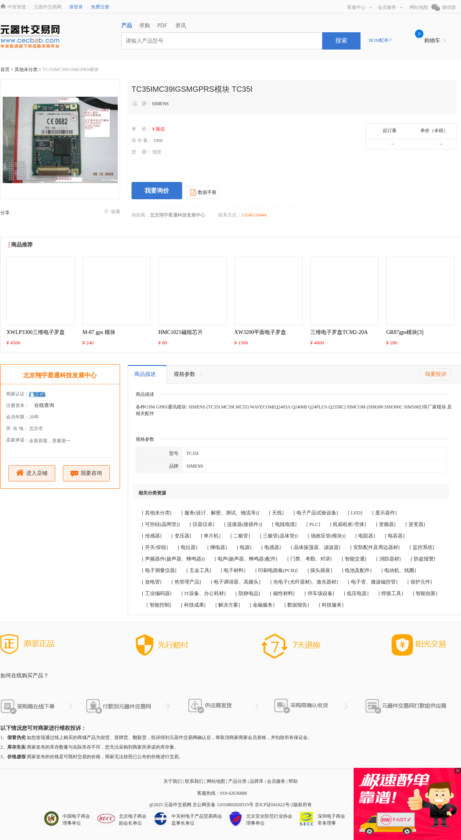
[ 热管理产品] (186, 582)
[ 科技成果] (193, 605)
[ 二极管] (240, 536)
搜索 (341, 40)
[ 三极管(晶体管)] (279, 536)
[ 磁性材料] (282, 593)
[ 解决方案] (228, 605)
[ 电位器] (188, 547)
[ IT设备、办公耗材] (203, 593)
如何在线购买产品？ (24, 675)
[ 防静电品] (247, 593)
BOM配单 (380, 40)
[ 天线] (276, 513)
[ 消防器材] (388, 559)
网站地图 (419, 7)
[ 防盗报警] (423, 559)
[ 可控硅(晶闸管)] (161, 524)
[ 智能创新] (425, 593)
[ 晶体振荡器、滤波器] (315, 547)
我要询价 (157, 190)
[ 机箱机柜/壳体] (348, 524)
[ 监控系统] (422, 547)
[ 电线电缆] (284, 524)
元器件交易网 (47, 7)
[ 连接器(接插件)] (243, 524)
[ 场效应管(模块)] (327, 536)
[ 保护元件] (419, 582)
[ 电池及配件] (357, 570)
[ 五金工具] (198, 570)
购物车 (435, 40)
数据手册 (202, 192)
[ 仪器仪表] (202, 524)
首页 (5, 69)
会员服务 (390, 7)
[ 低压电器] (356, 593)
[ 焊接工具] (391, 593)
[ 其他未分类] (156, 513)
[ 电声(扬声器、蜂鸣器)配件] (246, 559)
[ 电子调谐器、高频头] (235, 582)
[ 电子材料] (233, 570)
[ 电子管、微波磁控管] (372, 582)
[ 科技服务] (331, 605)
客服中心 (359, 7)
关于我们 (172, 781)
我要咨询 (86, 473)
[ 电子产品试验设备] (315, 513)
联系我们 (194, 781)
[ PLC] (313, 524)
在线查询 (44, 405)
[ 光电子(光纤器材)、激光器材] (304, 582)
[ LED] (355, 513)
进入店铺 (32, 473)
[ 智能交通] (354, 559)
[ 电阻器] (365, 536)
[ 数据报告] (297, 605)
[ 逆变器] (415, 524)
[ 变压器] (181, 536)
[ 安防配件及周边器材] (375, 547)
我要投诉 (435, 374)
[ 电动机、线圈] (399, 570)
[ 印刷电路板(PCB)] (276, 570)
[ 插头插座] (320, 570)
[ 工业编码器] (156, 593)
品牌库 (256, 781)
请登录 (76, 7)
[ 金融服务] (262, 605)
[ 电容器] (395, 536)
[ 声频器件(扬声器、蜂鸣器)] (173, 559)
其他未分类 (27, 69)
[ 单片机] (211, 536)
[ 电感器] (271, 547)
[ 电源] (244, 547)
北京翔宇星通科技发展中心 (60, 375)
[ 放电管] (151, 582)
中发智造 (17, 7)
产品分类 (237, 781)
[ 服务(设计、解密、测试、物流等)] (220, 513)
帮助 (293, 781)
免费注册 (100, 7)
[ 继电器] (217, 547)
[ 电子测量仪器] (159, 570)
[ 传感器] (151, 536)
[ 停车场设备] (319, 593)
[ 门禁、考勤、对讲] (309, 559)
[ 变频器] (385, 524)
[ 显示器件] (384, 513)
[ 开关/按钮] (155, 547)
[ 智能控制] (159, 605)
